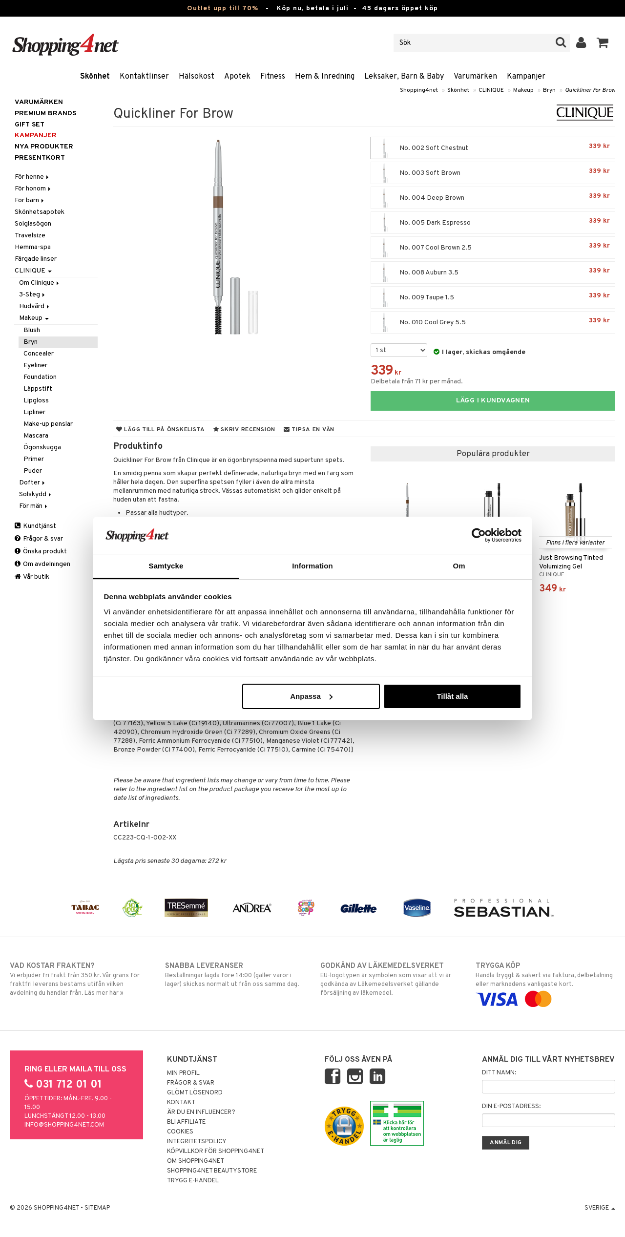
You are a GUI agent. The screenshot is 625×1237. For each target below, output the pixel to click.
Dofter (32, 483)
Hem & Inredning (324, 77)
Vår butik (32, 577)
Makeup (523, 90)
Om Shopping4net (195, 1161)
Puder (32, 471)
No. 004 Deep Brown (493, 198)
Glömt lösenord (195, 1093)
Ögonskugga (42, 447)
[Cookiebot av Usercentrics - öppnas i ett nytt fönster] (478, 535)
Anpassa (311, 696)
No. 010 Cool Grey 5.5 (493, 322)
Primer (33, 459)
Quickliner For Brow (590, 90)
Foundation (40, 377)
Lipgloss (36, 401)
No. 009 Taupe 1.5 (493, 297)
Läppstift (37, 389)
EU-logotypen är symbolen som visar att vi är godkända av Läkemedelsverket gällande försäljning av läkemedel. (390, 979)
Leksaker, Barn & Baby (404, 77)
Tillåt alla (452, 696)
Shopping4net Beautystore (212, 1171)
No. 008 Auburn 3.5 (493, 272)
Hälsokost (196, 77)
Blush (31, 330)
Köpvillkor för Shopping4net (215, 1151)
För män (34, 506)
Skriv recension (244, 430)
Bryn (549, 90)
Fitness (272, 77)
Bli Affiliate (186, 1122)
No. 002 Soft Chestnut (493, 148)
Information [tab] (312, 566)
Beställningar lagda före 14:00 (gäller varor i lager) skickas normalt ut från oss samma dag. (235, 974)
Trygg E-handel (193, 1181)
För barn (30, 200)
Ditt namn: (499, 1073)
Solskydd (36, 494)
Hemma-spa (33, 247)
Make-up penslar (48, 424)
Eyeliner (35, 365)
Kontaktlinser (144, 77)
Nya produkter (44, 147)
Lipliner (34, 412)
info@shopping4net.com (64, 1125)
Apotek (237, 77)
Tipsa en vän (309, 430)
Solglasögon (33, 224)
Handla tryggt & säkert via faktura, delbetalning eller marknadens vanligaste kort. (545, 982)
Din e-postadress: (511, 1107)
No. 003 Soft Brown (493, 173)
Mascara (35, 436)
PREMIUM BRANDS (45, 113)
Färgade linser (36, 259)
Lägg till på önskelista (160, 430)
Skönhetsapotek (39, 212)
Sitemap (97, 1208)
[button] (603, 43)
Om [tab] (459, 566)
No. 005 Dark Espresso (493, 222)
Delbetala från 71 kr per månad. (417, 381)
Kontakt (181, 1103)
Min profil (183, 1073)
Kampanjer (526, 77)
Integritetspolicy (197, 1142)
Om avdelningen (42, 564)
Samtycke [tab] (166, 566)
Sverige (599, 1208)
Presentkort (40, 158)
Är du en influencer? (201, 1112)
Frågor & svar (39, 539)
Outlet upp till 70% (222, 8)
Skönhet (95, 77)
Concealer (38, 354)
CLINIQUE (491, 90)
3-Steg (32, 295)
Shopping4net (419, 90)
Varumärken (475, 77)
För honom (33, 189)
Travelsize (30, 235)
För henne (32, 177)
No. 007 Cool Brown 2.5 (493, 247)
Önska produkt (41, 551)
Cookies (180, 1132)
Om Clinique (40, 283)
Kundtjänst (35, 526)
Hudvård (35, 306)
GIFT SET (29, 125)
